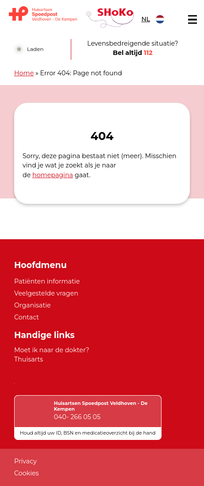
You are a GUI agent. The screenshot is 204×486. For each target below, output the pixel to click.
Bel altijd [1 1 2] (133, 53)
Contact (26, 317)
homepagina (52, 175)
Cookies (26, 473)
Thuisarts (28, 359)
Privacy (25, 461)
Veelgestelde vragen (46, 293)
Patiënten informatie (47, 281)
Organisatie (32, 305)
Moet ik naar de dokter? (51, 350)
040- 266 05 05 (77, 417)
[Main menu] (192, 19)
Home (24, 73)
